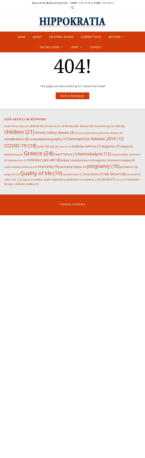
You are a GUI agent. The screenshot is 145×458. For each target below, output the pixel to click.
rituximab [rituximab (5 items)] (133, 174)
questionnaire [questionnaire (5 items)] (72, 174)
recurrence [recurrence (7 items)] (93, 174)
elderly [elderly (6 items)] (126, 146)
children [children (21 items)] (19, 131)
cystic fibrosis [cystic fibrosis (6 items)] (48, 146)
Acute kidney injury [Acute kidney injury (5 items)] (16, 126)
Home (21, 37)
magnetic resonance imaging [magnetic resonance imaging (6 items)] (114, 160)
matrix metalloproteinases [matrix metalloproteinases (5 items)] (20, 167)
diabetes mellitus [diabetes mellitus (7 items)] (86, 146)
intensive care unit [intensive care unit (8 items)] (44, 160)
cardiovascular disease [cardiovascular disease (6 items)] (77, 126)
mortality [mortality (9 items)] (48, 166)
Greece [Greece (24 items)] (39, 153)
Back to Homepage (72, 95)
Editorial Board (61, 37)
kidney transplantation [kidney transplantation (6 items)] (77, 160)
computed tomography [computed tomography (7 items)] (47, 139)
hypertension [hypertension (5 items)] (17, 160)
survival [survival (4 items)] (121, 179)
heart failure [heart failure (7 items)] (65, 154)
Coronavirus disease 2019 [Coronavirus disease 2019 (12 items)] (95, 138)
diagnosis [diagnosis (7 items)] (111, 146)
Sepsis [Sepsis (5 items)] (28, 179)
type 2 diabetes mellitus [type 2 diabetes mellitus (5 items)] (23, 184)
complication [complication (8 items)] (16, 139)
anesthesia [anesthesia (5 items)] (52, 126)
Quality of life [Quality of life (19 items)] (41, 173)
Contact (95, 47)
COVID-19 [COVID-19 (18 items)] (20, 145)
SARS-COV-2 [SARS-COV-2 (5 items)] (13, 179)
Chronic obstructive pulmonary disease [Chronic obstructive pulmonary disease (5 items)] (99, 133)
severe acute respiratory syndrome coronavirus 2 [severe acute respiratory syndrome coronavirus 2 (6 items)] (67, 179)
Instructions (51, 47)
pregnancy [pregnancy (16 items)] (103, 166)
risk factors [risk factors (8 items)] (114, 174)
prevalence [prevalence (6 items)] (129, 167)
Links (76, 47)
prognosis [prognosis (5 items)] (11, 174)
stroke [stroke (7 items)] (108, 179)
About (37, 37)
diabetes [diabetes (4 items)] (65, 146)
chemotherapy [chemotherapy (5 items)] (104, 126)
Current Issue (91, 37)
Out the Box (78, 204)
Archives (116, 37)
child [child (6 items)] (120, 126)
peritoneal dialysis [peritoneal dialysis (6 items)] (73, 167)
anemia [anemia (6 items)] (36, 126)
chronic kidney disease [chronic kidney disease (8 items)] (54, 132)
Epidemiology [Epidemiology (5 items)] (13, 154)
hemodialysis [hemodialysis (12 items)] (94, 154)
